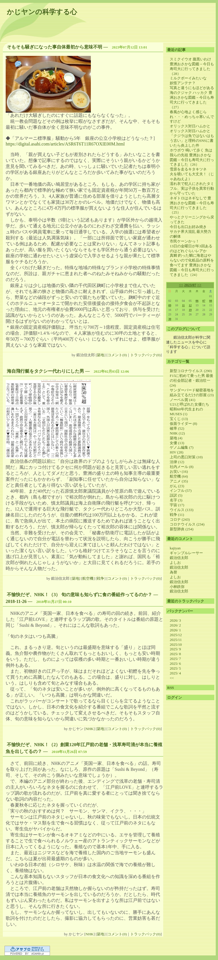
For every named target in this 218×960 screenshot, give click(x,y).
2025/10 (176, 644)
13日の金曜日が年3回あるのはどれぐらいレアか (191, 248)
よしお (175, 562)
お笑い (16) (179, 471)
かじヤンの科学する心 (42, 12)
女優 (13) (177, 443)
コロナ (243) (180, 519)
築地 (100, 355)
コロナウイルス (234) (187, 524)
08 (210, 300)
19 (190, 309)
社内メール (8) (181, 467)
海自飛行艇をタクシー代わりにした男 (45, 371)
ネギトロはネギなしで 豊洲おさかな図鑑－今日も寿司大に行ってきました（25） (192, 205)
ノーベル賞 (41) (182, 400)
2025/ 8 (175, 654)
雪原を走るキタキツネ (188, 169)
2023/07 (190, 285)
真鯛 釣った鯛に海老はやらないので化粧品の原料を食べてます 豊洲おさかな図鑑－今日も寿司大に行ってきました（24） (192, 265)
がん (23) (177, 486)
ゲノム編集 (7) (181, 447)
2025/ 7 (175, 659)
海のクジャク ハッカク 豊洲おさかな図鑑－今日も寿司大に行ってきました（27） (192, 99)
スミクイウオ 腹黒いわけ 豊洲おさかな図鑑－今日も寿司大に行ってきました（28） (192, 66)
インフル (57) (181, 490)
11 (183, 305)
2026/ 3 (175, 620)
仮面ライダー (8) (183, 423)
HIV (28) (176, 452)
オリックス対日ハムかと (190, 126)
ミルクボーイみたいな (188, 78)
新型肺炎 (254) (181, 529)
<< (181, 285)
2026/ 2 (175, 625)
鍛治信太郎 (179, 558)
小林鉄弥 (177, 587)
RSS (170, 687)
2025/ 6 (175, 663)
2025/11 (176, 640)
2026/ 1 (175, 630)
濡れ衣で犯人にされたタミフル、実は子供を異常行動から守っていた (192, 188)
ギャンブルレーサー (186, 553)
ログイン (174, 697)
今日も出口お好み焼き (188, 227)
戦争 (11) (177, 514)
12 (190, 305)
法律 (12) (177, 462)
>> (199, 285)
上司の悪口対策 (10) (186, 457)
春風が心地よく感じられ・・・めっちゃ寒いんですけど (192, 117)
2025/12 (176, 635)
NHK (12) (177, 433)
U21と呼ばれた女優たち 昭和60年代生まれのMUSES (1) (191, 409)
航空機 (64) (179, 476)
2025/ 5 (175, 668)
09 (169, 305)
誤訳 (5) (176, 495)
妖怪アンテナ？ (183, 83)
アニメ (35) (179, 481)
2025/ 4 (175, 673)
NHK (89, 729)
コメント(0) (117, 355)
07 (203, 300)
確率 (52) (177, 428)
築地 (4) (176, 438)
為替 (173, 572)
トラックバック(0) (145, 355)
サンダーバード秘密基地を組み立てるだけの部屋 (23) (192, 392)
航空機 (87, 578)
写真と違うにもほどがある (192, 88)
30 (169, 318)
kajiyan (175, 548)
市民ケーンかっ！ (184, 241)
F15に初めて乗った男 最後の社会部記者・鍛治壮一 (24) (191, 380)
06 (197, 300)
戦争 (100, 578)
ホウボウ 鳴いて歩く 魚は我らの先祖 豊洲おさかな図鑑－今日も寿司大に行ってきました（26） (192, 157)
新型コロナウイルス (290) (191, 371)
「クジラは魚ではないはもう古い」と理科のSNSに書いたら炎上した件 (192, 140)
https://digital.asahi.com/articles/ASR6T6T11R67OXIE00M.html (65, 144)
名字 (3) (176, 500)
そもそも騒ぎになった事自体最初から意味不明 (54, 47)
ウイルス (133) (181, 510)
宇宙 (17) (177, 505)
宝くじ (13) (179, 419)
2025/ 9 (175, 649)
